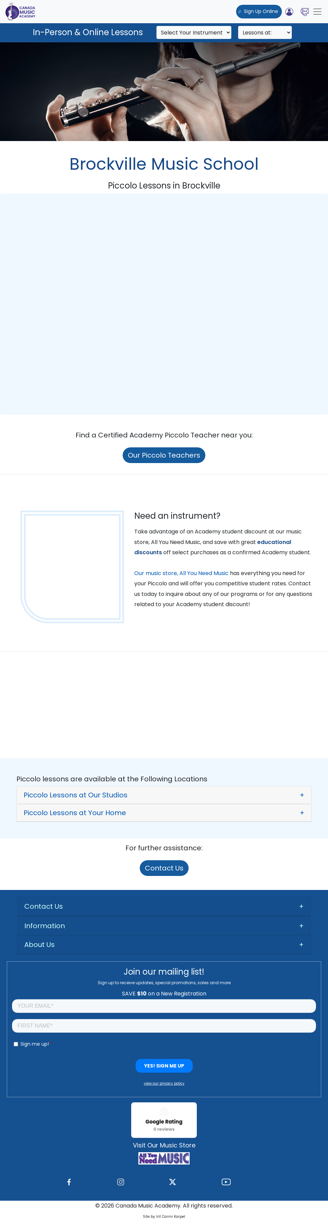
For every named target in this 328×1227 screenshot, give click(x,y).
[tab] (164, 795)
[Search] (193, 32)
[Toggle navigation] (317, 11)
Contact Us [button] (43, 906)
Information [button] (44, 926)
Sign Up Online (258, 11)
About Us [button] (39, 944)
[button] (164, 795)
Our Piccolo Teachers (164, 455)
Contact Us (164, 868)
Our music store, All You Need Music (181, 573)
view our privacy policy (164, 1083)
